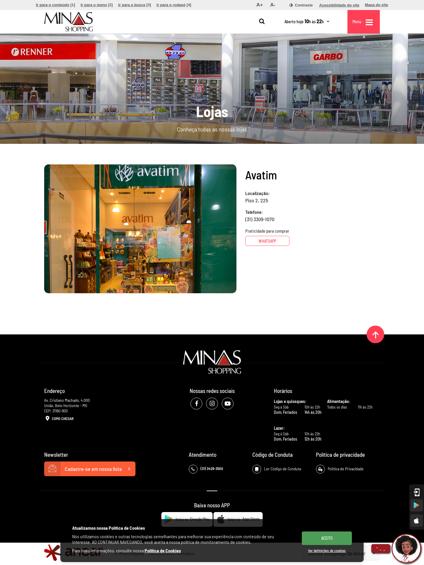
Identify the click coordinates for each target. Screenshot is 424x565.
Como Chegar (59, 418)
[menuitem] (55, 5)
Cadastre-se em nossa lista (89, 468)
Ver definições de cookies (327, 550)
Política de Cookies (163, 550)
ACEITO (327, 538)
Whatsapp (267, 241)
